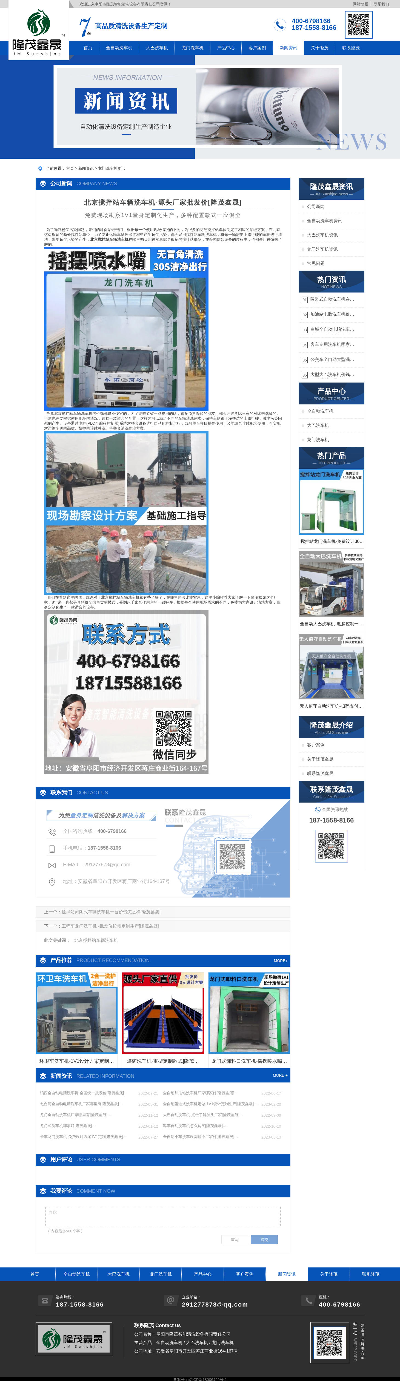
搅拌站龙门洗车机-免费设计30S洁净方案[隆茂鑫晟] (331, 543)
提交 (264, 1239)
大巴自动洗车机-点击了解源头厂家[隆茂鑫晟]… (203, 1115)
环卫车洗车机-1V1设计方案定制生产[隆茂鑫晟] (76, 1063)
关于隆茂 (319, 47)
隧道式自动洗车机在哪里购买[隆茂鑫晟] (332, 300)
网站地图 (360, 4)
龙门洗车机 (193, 47)
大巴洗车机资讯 (322, 235)
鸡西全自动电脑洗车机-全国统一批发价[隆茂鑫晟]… (84, 1093)
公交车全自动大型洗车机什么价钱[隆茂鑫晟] (332, 360)
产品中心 (226, 47)
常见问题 (316, 263)
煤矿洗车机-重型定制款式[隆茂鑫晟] (163, 1063)
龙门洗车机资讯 (111, 168)
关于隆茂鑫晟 (320, 759)
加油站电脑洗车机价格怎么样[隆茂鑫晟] (332, 315)
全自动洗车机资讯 (324, 220)
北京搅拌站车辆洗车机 (96, 940)
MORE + (280, 1075)
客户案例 (257, 47)
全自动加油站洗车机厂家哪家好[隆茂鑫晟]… (200, 1093)
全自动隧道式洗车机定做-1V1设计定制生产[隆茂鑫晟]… (210, 1104)
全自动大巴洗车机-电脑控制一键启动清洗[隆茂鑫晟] (331, 626)
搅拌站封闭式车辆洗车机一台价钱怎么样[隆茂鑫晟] (111, 912)
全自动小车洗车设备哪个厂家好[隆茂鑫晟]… (200, 1136)
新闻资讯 (288, 47)
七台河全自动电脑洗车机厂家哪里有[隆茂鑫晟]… (81, 1104)
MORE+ (281, 961)
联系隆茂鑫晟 (320, 773)
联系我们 (381, 4)
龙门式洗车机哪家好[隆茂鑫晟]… (68, 1126)
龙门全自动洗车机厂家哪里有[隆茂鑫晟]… (75, 1115)
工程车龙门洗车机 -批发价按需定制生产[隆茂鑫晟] (110, 926)
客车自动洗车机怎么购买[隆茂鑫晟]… (195, 1126)
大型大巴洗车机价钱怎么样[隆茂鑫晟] (332, 375)
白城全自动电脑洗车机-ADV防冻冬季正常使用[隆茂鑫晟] (331, 330)
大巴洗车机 (157, 47)
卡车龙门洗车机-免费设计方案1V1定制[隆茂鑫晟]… (83, 1136)
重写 (235, 1239)
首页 (88, 47)
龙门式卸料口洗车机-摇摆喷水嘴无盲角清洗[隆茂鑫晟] (249, 1063)
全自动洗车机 (119, 47)
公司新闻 (316, 206)
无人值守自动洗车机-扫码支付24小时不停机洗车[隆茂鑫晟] (331, 708)
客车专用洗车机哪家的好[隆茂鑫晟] (332, 345)
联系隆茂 (351, 47)
